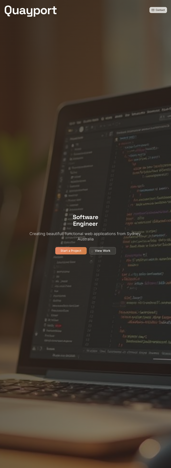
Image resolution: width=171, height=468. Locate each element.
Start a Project (71, 251)
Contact (158, 10)
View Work (102, 251)
